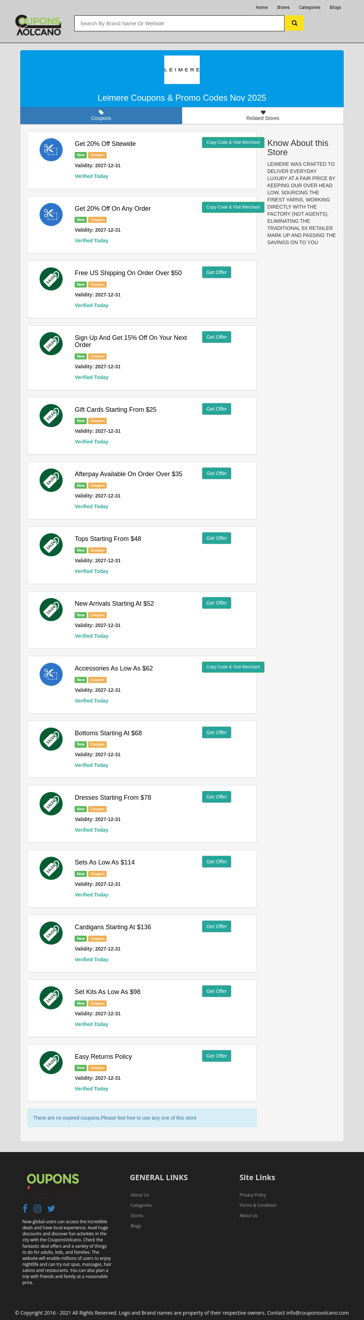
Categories (310, 7)
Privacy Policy (253, 1195)
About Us (139, 1195)
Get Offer (217, 272)
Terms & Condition (258, 1205)
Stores (283, 7)
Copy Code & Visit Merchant (233, 142)
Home (262, 7)
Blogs (335, 7)
